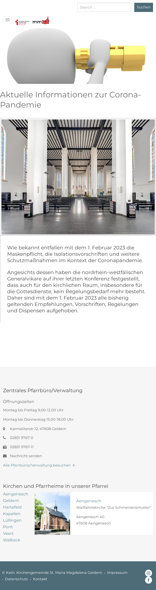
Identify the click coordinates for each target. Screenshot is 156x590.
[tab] (16, 494)
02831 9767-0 (18, 438)
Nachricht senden (22, 456)
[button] (22, 18)
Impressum (117, 572)
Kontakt (40, 579)
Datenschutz (16, 579)
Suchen (143, 7)
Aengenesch (88, 501)
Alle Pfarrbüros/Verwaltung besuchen (37, 465)
